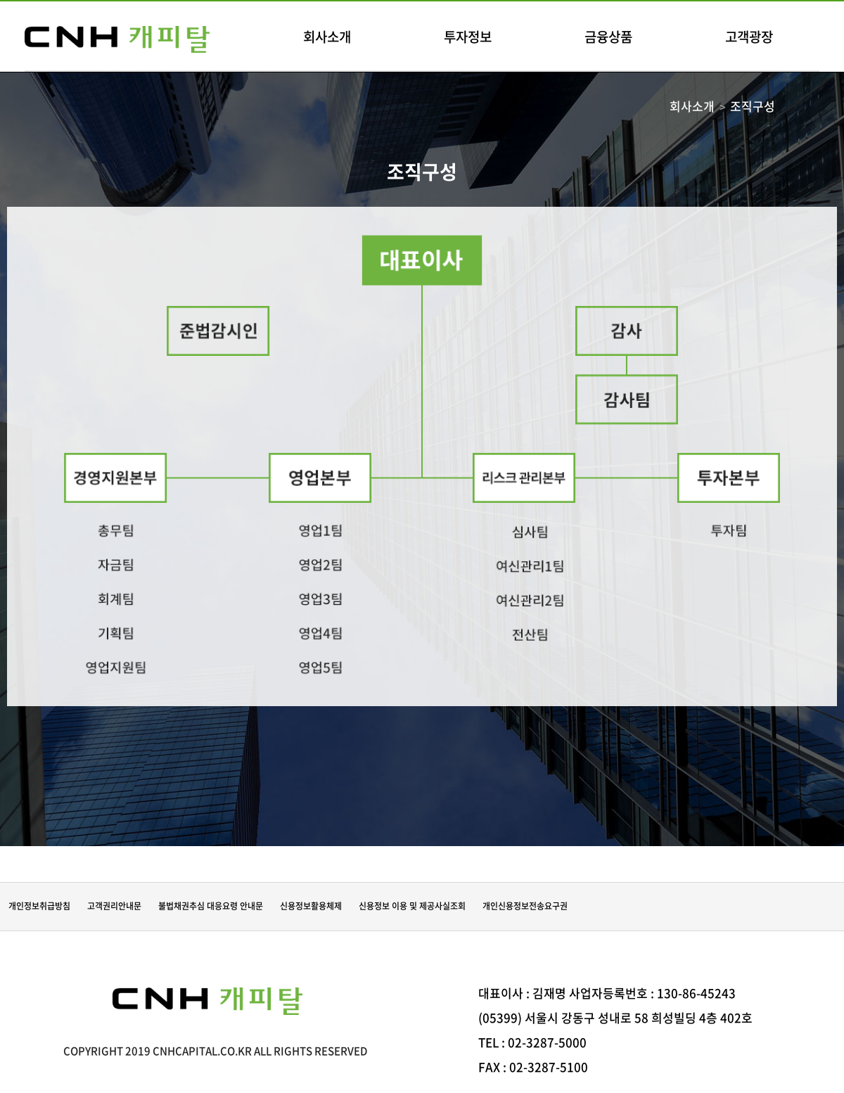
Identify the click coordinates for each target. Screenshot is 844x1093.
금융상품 (608, 36)
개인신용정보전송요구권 (525, 906)
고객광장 (749, 36)
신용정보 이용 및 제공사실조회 (412, 906)
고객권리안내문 (114, 906)
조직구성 (752, 106)
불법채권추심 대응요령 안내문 (210, 906)
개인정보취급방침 (39, 906)
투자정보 (468, 36)
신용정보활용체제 (311, 906)
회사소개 (327, 36)
